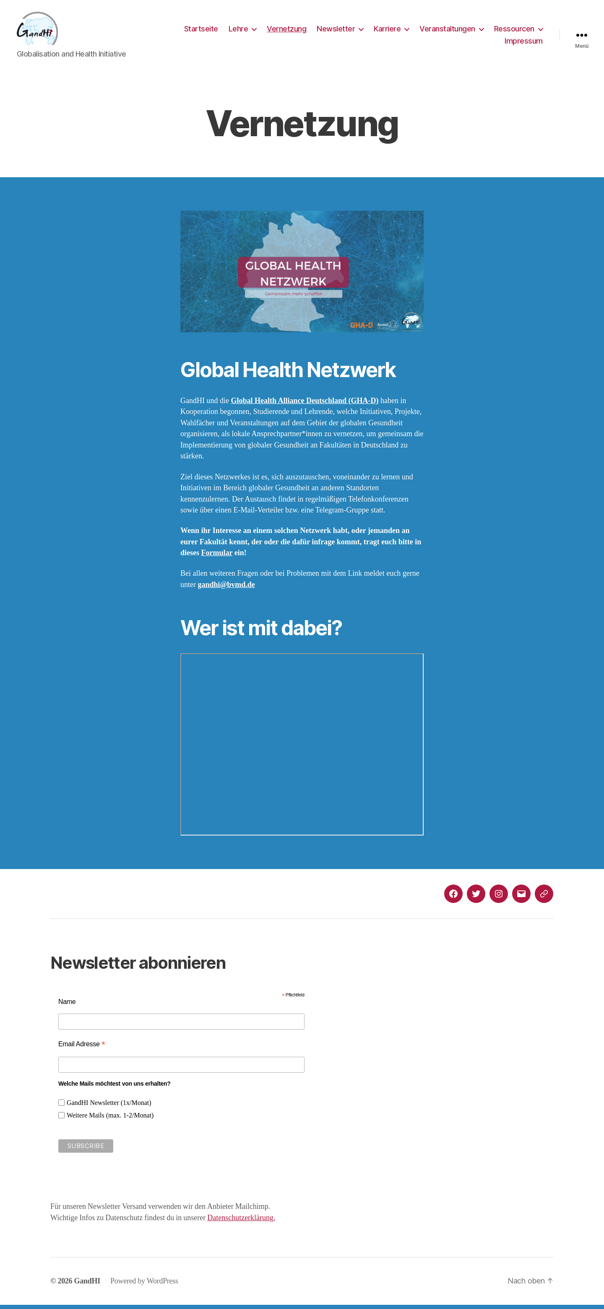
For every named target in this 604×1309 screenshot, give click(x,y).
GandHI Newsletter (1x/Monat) (109, 1107)
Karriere (387, 30)
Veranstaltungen (447, 30)
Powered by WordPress (144, 1285)
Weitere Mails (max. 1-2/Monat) (110, 1119)
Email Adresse (81, 1048)
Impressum (524, 43)
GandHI (87, 1285)
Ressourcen (514, 30)
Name (67, 1005)
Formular (217, 557)
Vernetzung (286, 30)
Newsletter (336, 30)
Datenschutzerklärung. (241, 1222)
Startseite (201, 30)
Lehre (238, 30)
